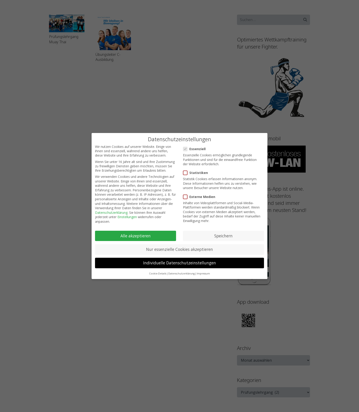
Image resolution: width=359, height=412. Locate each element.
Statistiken (196, 172)
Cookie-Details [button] (157, 273)
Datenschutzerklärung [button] (181, 273)
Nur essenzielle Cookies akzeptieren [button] (179, 248)
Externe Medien (200, 196)
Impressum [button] (203, 273)
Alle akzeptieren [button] (135, 235)
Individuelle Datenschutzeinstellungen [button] (179, 262)
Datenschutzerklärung (111, 212)
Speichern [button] (223, 235)
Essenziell (195, 148)
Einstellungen (127, 216)
